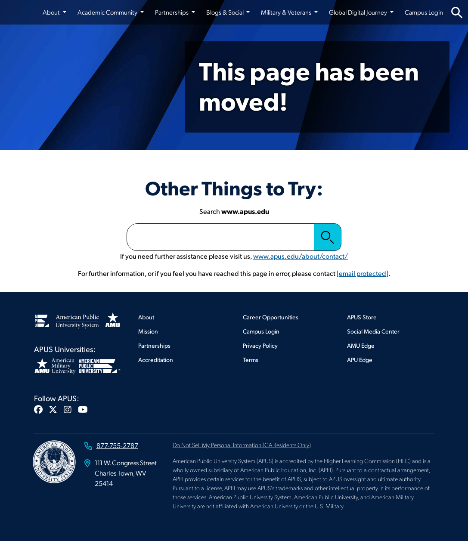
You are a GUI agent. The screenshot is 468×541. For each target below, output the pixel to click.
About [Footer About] (146, 317)
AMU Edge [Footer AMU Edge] (361, 345)
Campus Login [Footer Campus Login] (261, 331)
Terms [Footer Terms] (250, 359)
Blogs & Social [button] (225, 12)
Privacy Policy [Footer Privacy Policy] (260, 345)
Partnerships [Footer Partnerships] (154, 345)
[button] (38, 409)
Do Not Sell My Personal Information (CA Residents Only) (242, 444)
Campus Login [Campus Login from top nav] (424, 12)
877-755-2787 (117, 445)
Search (327, 237)
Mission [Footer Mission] (148, 331)
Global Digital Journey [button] (358, 12)
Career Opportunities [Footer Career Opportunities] (270, 317)
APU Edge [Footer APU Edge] (359, 359)
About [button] (52, 12)
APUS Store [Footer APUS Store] (362, 317)
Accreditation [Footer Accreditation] (155, 359)
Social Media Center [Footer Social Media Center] (373, 331)
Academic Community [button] (108, 12)
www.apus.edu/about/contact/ (300, 255)
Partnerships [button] (172, 12)
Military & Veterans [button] (287, 12)
